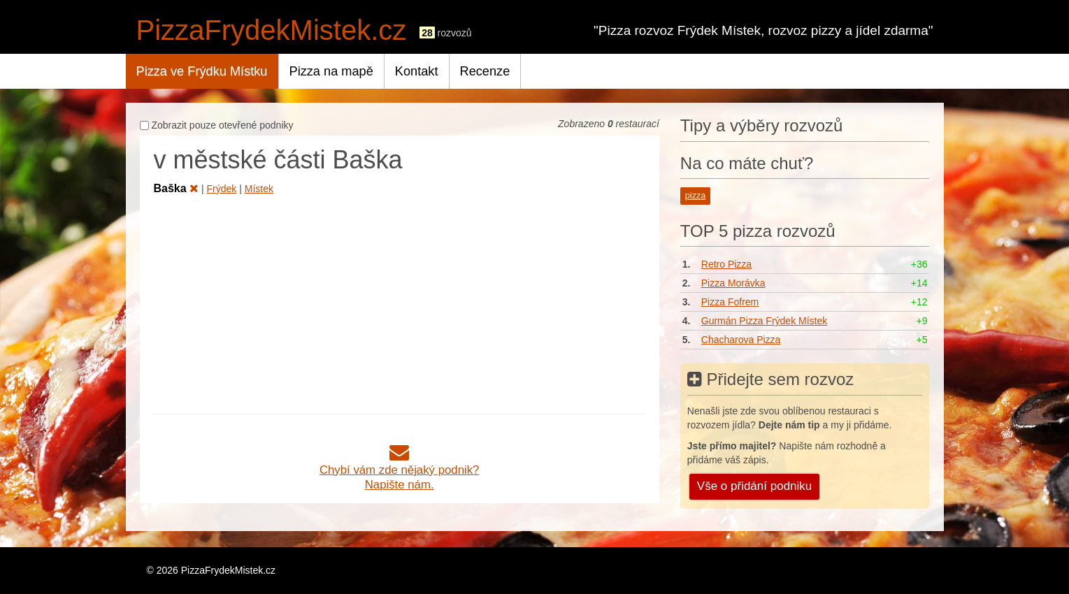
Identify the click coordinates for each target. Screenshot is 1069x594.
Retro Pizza (726, 264)
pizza (695, 196)
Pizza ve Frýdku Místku (202, 71)
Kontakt (416, 71)
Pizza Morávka (733, 283)
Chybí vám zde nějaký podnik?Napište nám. (400, 470)
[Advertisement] (399, 302)
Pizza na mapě (331, 71)
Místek (259, 188)
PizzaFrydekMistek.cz (271, 30)
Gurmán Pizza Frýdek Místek (764, 320)
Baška (176, 188)
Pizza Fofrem (730, 301)
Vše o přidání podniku (754, 486)
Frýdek (222, 188)
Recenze (485, 71)
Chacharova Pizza (741, 339)
